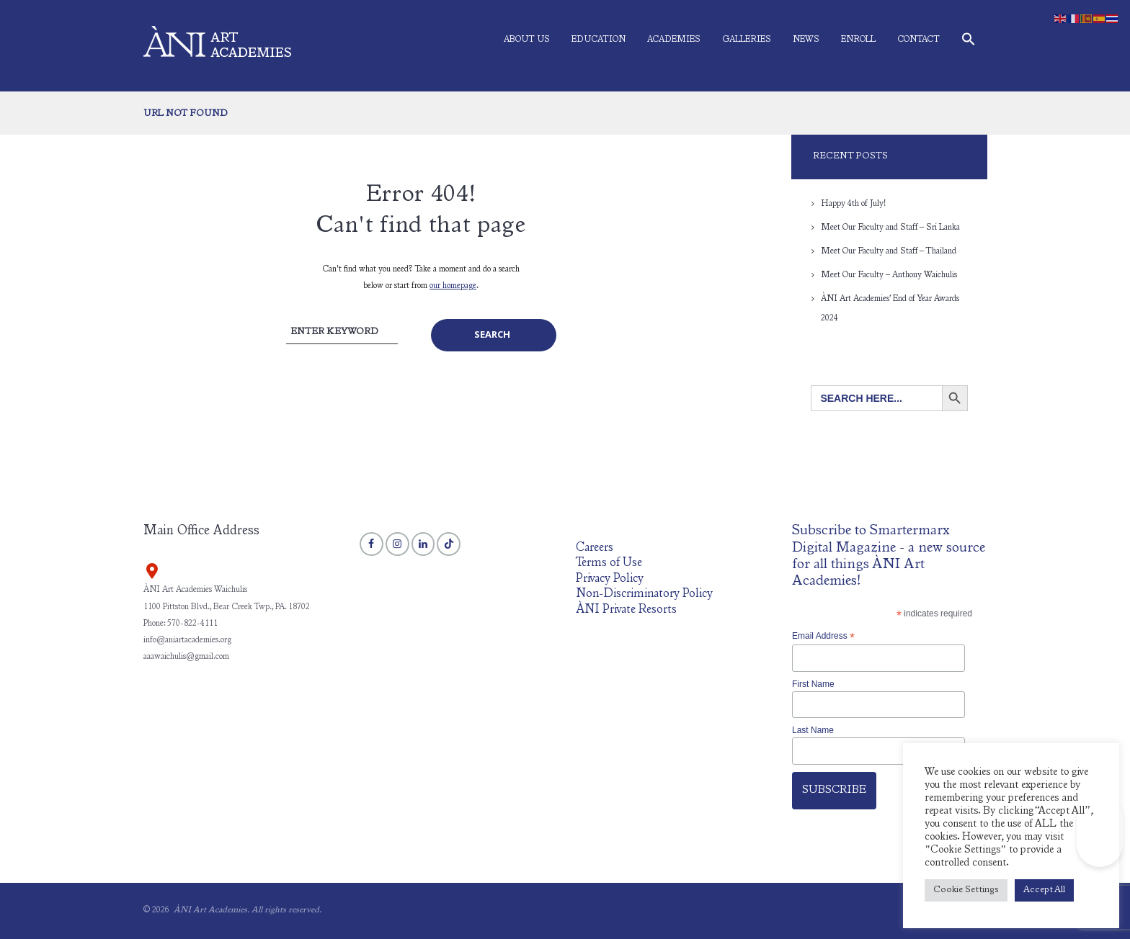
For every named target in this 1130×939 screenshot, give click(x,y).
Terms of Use (609, 563)
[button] (969, 42)
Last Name (813, 730)
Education (598, 39)
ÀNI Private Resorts (626, 610)
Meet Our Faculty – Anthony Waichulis (889, 275)
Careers (594, 548)
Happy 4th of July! (853, 203)
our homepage (453, 286)
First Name (813, 684)
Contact (918, 39)
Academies (673, 39)
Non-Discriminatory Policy (644, 594)
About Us (527, 39)
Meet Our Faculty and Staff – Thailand (888, 251)
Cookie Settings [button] (966, 890)
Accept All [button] (1044, 890)
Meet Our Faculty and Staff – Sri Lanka (890, 227)
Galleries (746, 39)
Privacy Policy (610, 579)
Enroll (858, 39)
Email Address (823, 636)
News (806, 39)
